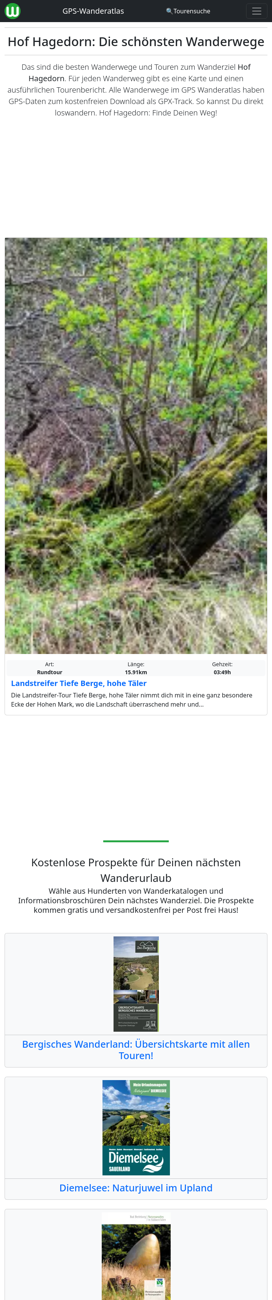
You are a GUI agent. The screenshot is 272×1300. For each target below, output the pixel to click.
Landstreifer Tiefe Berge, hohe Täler (79, 683)
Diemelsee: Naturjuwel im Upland (136, 1187)
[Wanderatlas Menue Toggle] (256, 11)
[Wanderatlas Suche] (188, 11)
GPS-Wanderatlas (93, 11)
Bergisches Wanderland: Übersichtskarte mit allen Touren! (136, 1049)
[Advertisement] (136, 178)
